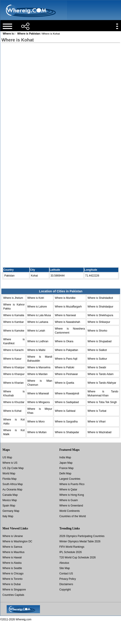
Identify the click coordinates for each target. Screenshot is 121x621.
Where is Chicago (13, 573)
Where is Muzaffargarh (68, 306)
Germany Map (10, 510)
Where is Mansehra (38, 367)
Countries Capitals (13, 594)
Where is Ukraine (12, 536)
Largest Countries (69, 478)
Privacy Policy (67, 578)
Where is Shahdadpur (100, 306)
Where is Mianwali (38, 393)
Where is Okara (64, 341)
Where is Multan (37, 432)
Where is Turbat (96, 410)
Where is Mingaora (38, 402)
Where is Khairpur (13, 367)
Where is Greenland (71, 505)
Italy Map (7, 516)
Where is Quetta (64, 382)
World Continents (69, 510)
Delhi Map (65, 473)
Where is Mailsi (36, 350)
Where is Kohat (12, 410)
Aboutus (64, 562)
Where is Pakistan (28, 33)
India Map (65, 457)
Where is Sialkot (97, 350)
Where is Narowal (65, 315)
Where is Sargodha (66, 421)
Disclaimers (66, 584)
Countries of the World (72, 516)
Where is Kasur (12, 358)
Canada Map (10, 494)
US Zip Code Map (13, 468)
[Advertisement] (60, 82)
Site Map (64, 568)
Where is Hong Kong (71, 494)
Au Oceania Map (12, 489)
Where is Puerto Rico (71, 484)
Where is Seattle (12, 568)
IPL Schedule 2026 (70, 552)
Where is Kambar (13, 322)
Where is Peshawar (66, 374)
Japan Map (65, 462)
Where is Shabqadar (67, 432)
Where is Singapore (14, 589)
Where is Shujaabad (99, 341)
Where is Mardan (37, 374)
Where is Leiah (36, 330)
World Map (8, 473)
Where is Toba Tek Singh (102, 402)
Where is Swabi (96, 367)
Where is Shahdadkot (100, 297)
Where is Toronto (12, 578)
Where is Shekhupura (100, 315)
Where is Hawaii (12, 557)
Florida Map (9, 478)
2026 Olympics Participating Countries (81, 536)
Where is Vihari (96, 421)
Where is (8, 33)
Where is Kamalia (13, 315)
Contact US (66, 573)
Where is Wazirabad (99, 432)
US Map (7, 457)
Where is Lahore (37, 306)
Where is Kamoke (13, 330)
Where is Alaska (12, 562)
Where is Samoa (12, 546)
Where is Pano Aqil (66, 358)
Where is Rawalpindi (67, 393)
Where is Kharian (13, 382)
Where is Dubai (11, 584)
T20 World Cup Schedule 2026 (77, 557)
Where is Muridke (65, 297)
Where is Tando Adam (100, 374)
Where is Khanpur (13, 374)
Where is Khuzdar (13, 402)
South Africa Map (12, 484)
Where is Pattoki (64, 367)
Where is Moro (36, 421)
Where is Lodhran (37, 341)
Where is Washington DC (17, 541)
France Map (66, 468)
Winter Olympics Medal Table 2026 (79, 541)
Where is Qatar (68, 489)
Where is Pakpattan (66, 350)
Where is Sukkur (97, 358)
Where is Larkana (37, 322)
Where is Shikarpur (98, 322)
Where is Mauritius (13, 552)
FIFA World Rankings (71, 546)
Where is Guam (68, 500)
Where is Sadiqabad (67, 402)
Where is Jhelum (13, 297)
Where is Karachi (13, 350)
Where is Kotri (35, 297)
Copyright (65, 589)
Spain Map (8, 505)
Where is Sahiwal (65, 410)
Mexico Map (9, 500)
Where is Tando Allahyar (101, 382)
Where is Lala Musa (39, 315)
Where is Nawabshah (67, 322)
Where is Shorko (97, 330)
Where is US (9, 462)
